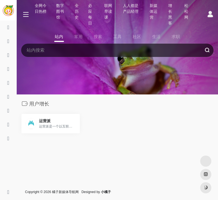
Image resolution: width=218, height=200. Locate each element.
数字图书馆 (60, 11)
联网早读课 (108, 11)
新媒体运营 (153, 11)
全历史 (77, 11)
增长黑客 (170, 14)
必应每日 (90, 14)
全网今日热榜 (40, 8)
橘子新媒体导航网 (65, 192)
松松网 (186, 11)
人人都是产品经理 (130, 8)
